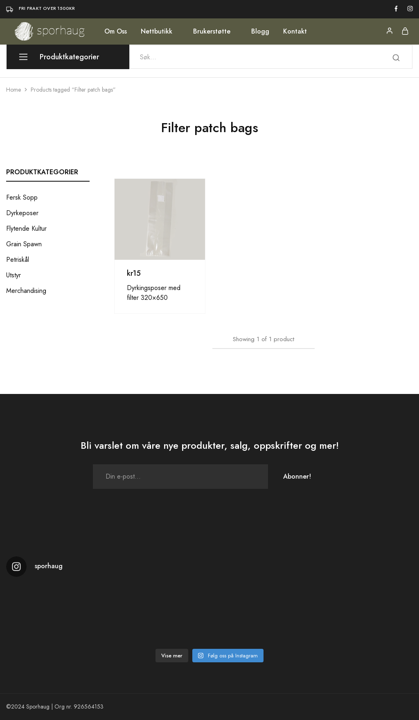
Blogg (260, 31)
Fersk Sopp (22, 197)
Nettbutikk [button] (156, 31)
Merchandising (26, 290)
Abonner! (297, 476)
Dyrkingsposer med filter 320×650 (153, 292)
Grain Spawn (24, 244)
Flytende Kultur (26, 228)
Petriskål (17, 259)
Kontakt (295, 31)
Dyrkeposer (22, 213)
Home (13, 90)
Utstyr (13, 275)
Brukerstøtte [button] (211, 31)
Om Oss (115, 31)
